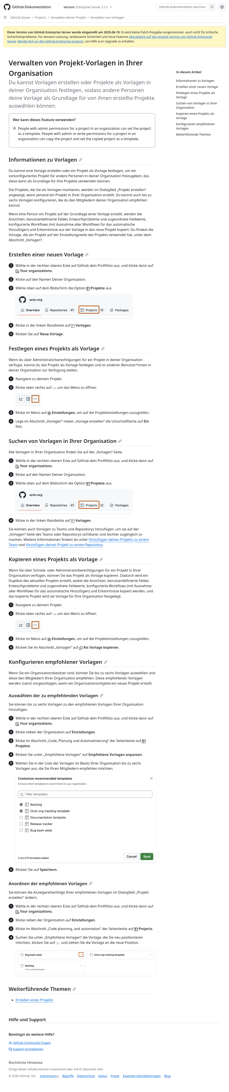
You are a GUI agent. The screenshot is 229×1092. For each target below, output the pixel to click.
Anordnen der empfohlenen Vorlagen (50, 883)
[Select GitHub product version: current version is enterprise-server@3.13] (88, 7)
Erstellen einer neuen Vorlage (49, 254)
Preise (115, 1076)
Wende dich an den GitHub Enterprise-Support (50, 41)
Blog (167, 1076)
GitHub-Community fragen (30, 1043)
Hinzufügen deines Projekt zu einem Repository (64, 544)
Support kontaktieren (26, 1049)
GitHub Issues (20, 17)
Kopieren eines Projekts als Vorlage (56, 559)
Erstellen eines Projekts (34, 1000)
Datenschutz (86, 1076)
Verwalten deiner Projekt (68, 17)
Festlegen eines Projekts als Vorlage (57, 348)
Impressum (48, 1076)
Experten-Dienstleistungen (142, 1076)
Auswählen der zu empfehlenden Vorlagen (56, 695)
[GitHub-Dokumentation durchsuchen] (182, 7)
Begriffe (68, 1076)
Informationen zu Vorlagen (45, 159)
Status (102, 1076)
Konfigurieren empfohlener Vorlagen (58, 661)
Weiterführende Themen (42, 988)
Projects (40, 17)
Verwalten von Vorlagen (107, 17)
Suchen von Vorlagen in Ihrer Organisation (65, 440)
